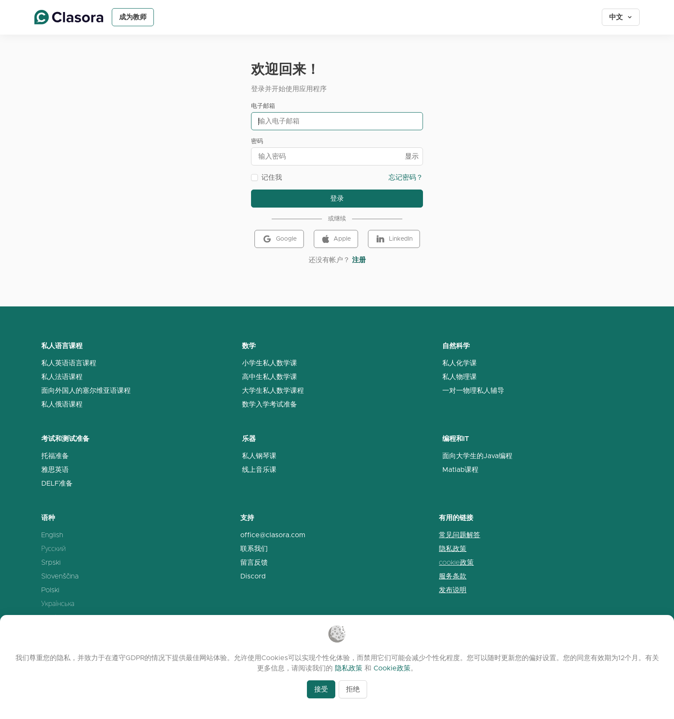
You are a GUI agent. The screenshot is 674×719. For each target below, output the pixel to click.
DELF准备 (57, 483)
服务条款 (452, 576)
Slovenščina (60, 576)
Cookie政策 (392, 668)
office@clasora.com (272, 534)
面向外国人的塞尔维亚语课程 (86, 390)
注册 (359, 259)
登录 (337, 198)
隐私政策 (452, 548)
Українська (57, 603)
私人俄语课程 (62, 404)
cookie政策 (456, 562)
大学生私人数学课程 (273, 390)
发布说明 (452, 590)
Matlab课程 (460, 469)
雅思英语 (55, 469)
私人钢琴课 (259, 455)
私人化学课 (459, 363)
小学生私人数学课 (269, 363)
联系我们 (254, 548)
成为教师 (133, 17)
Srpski (51, 562)
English (52, 534)
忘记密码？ (406, 177)
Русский (53, 548)
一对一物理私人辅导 (473, 390)
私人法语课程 (62, 376)
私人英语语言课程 (68, 363)
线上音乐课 (259, 469)
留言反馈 (254, 562)
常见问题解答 (459, 534)
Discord (253, 576)
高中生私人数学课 (269, 376)
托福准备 (55, 455)
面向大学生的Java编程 (477, 455)
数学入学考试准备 (269, 404)
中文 (621, 17)
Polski (50, 590)
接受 (321, 689)
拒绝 (353, 689)
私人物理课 (459, 376)
